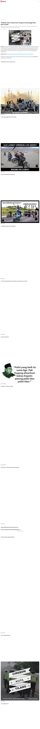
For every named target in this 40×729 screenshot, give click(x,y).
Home (1, 19)
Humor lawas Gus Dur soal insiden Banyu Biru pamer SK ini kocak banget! (19, 54)
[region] (22, 8)
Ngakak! (4, 19)
